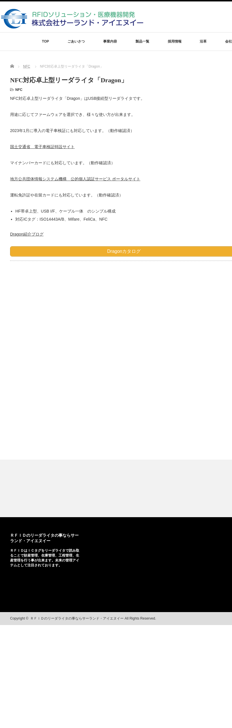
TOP (45, 41)
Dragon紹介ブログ (27, 234)
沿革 (203, 41)
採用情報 (175, 41)
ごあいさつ (76, 41)
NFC (26, 66)
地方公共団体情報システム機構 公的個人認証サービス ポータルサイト (75, 179)
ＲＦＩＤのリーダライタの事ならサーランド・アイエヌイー (77, 618)
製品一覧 (142, 41)
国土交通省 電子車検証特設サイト (42, 146)
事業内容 (110, 41)
